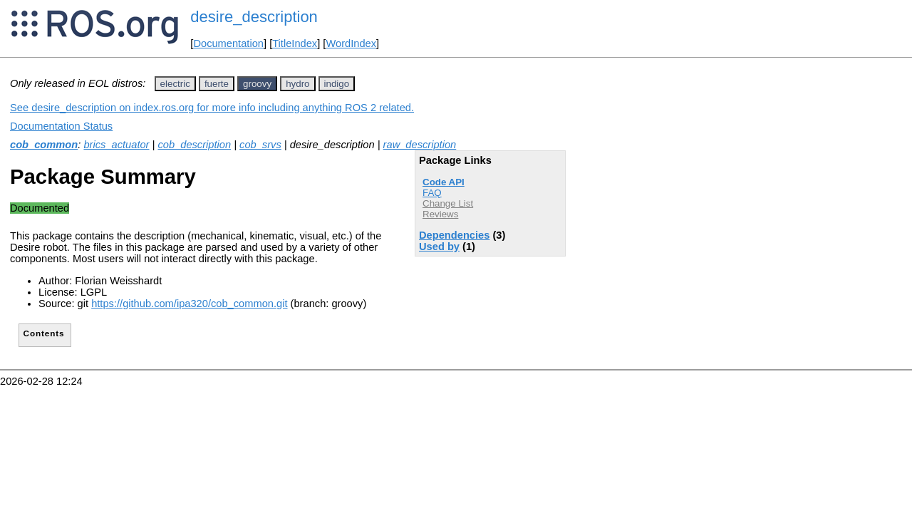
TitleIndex (294, 43)
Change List (448, 203)
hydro (297, 83)
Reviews (440, 214)
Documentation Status (61, 126)
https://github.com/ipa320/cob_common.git (189, 303)
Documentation (228, 43)
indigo (337, 83)
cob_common (44, 144)
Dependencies (454, 235)
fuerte (216, 83)
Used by (439, 246)
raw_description (420, 144)
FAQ (432, 192)
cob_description (194, 144)
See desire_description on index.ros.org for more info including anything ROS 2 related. (212, 107)
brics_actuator (116, 144)
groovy (257, 83)
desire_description (254, 17)
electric (175, 83)
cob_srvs (260, 144)
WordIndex (351, 43)
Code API (444, 182)
